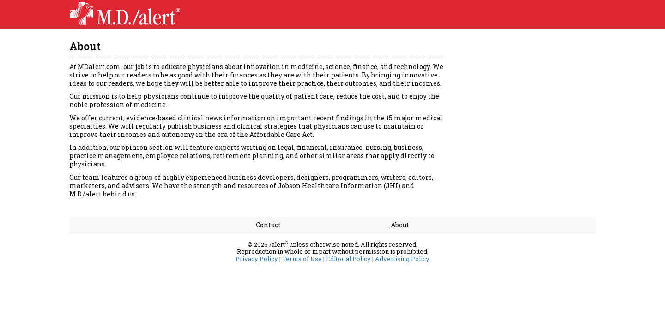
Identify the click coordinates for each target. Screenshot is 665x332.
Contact (268, 224)
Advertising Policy (402, 259)
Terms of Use (302, 259)
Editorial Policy (348, 259)
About (400, 224)
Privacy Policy (257, 259)
